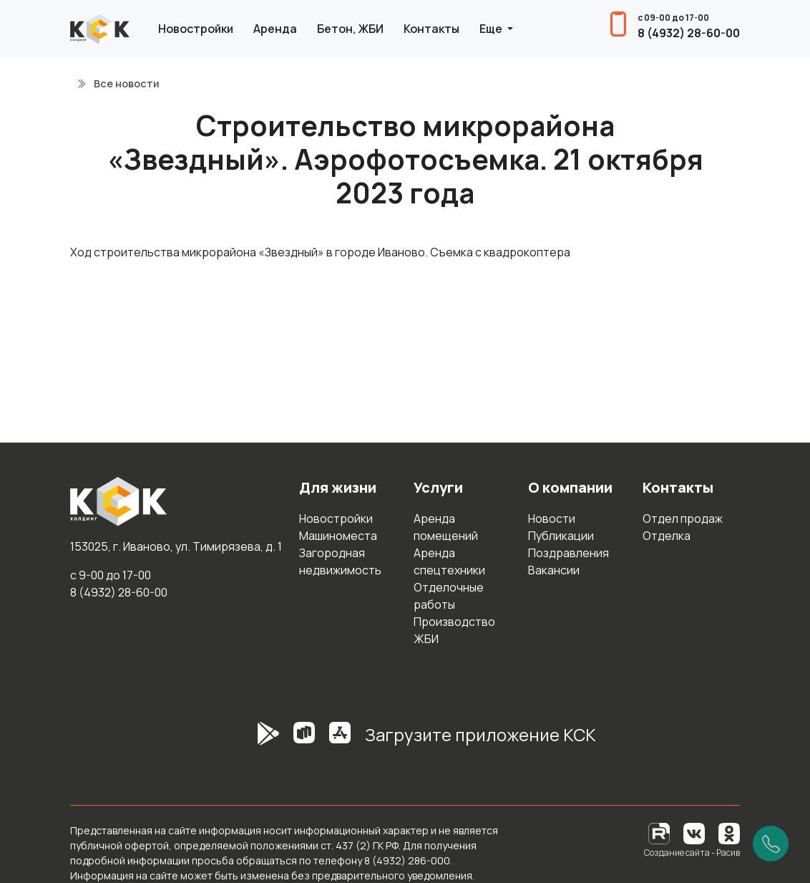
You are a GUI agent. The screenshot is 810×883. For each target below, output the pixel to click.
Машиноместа (338, 536)
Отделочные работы (449, 595)
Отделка (667, 536)
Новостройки (195, 29)
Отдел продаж (683, 518)
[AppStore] (340, 740)
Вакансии (554, 570)
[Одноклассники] (729, 832)
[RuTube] (660, 832)
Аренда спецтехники (449, 561)
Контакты (431, 29)
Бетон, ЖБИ (350, 29)
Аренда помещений (446, 527)
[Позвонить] (771, 844)
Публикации (561, 536)
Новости (551, 518)
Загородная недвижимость (340, 561)
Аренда (275, 29)
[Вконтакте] (694, 832)
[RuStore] (304, 740)
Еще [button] (491, 29)
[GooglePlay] (247, 740)
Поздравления (568, 553)
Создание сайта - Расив (692, 852)
